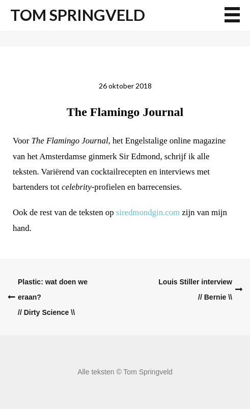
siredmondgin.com (148, 212)
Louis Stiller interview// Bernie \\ (195, 289)
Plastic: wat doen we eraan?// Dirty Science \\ (53, 297)
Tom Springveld (77, 15)
